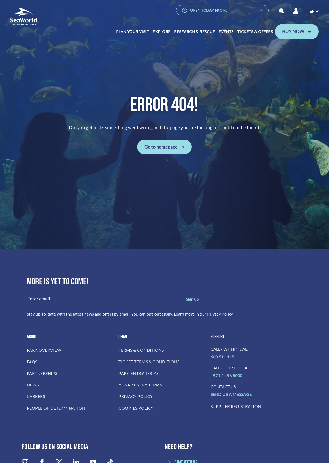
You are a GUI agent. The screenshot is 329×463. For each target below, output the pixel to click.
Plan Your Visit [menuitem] (132, 31)
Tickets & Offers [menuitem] (255, 31)
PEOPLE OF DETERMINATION (56, 407)
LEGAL (123, 337)
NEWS (33, 384)
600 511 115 (222, 356)
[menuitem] (314, 11)
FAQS (32, 361)
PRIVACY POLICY (135, 396)
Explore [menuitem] (161, 31)
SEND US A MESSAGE (231, 394)
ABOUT (32, 337)
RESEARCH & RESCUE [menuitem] (194, 31)
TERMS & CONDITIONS (141, 350)
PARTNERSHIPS (42, 373)
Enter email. (39, 298)
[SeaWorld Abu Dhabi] (24, 16)
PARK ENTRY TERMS (138, 373)
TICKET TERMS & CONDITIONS (148, 361)
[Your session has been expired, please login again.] (295, 11)
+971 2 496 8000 (226, 375)
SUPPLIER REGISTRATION (236, 406)
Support (217, 337)
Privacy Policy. (220, 314)
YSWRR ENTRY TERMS (140, 384)
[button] (281, 10)
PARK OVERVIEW (44, 350)
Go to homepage (161, 147)
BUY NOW (293, 31)
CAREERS (36, 396)
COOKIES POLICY (136, 407)
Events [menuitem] (226, 31)
